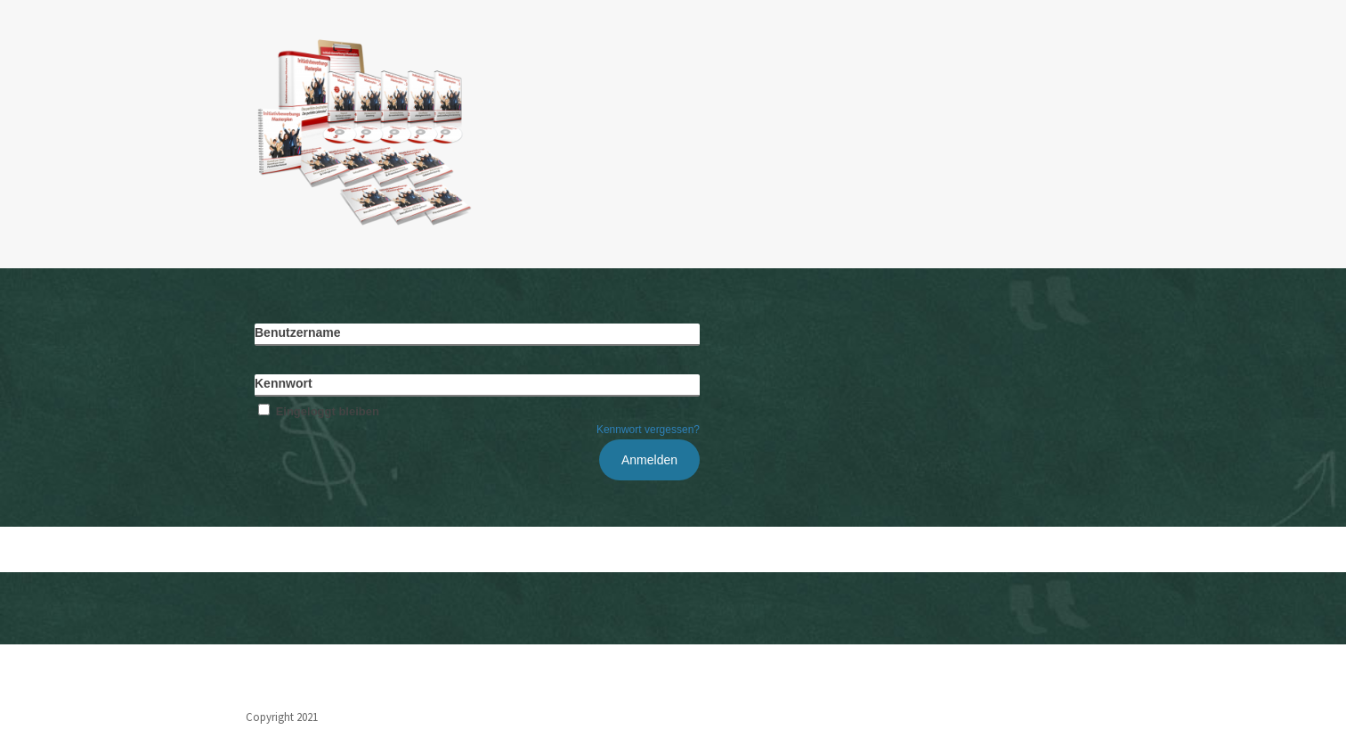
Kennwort (283, 383)
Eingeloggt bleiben (317, 411)
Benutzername (297, 332)
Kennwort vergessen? (648, 429)
